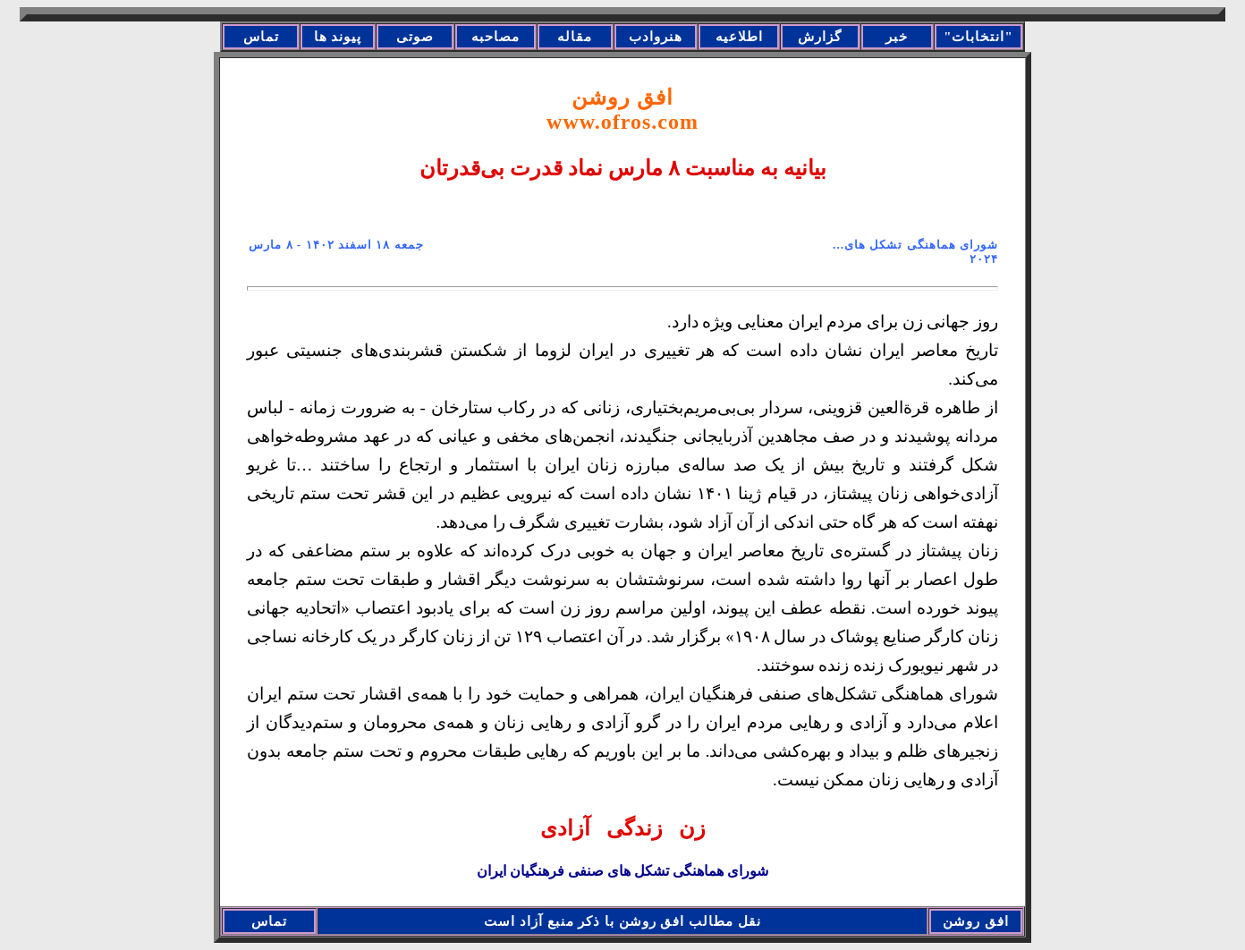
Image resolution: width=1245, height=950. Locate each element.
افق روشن (622, 109)
